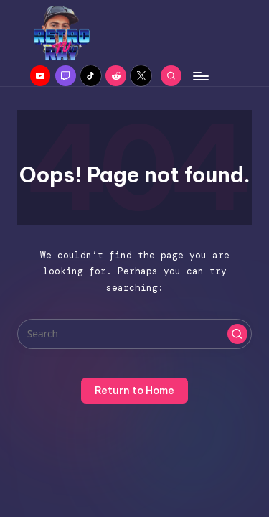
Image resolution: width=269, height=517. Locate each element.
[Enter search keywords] (134, 334)
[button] (237, 334)
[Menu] (200, 76)
